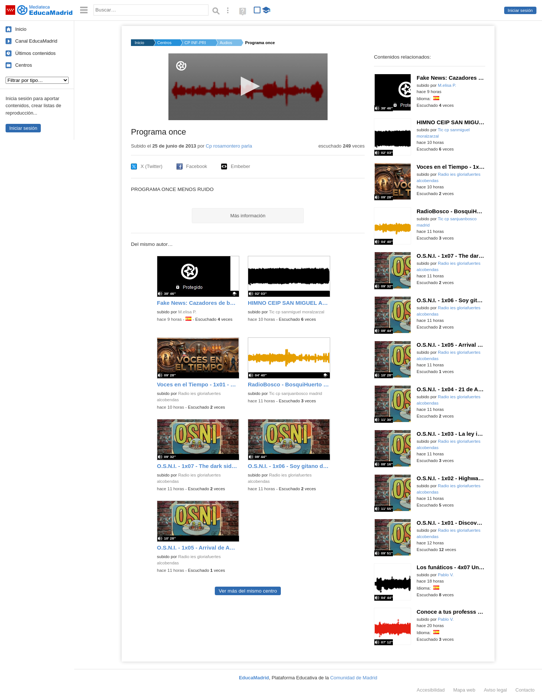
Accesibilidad (430, 690)
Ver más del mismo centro (248, 591)
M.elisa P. (187, 312)
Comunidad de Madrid (353, 677)
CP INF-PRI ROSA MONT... (195, 42)
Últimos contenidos (35, 53)
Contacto (525, 690)
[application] (248, 86)
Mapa (464, 690)
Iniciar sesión (520, 10)
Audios (226, 42)
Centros (23, 65)
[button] (248, 86)
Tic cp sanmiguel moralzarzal (296, 312)
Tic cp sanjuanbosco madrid (295, 393)
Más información (248, 215)
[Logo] (181, 66)
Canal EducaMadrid (36, 41)
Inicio (20, 29)
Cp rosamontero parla (229, 146)
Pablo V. (446, 575)
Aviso (495, 690)
